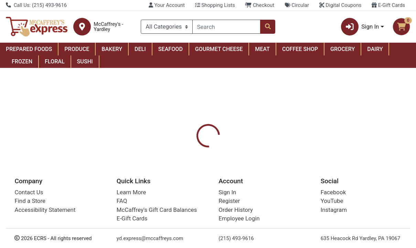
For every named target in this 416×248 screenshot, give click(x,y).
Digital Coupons (340, 5)
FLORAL (55, 61)
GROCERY (342, 49)
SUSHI (85, 61)
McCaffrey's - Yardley (108, 27)
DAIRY (375, 49)
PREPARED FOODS (29, 49)
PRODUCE (76, 49)
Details (193, 161)
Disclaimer (274, 161)
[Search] (226, 26)
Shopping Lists (215, 5)
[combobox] (226, 26)
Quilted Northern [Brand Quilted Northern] (266, 196)
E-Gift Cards (388, 5)
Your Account (167, 5)
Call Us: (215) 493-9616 (36, 5)
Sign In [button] (360, 26)
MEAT (262, 49)
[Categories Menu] (167, 26)
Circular (297, 5)
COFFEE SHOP (300, 49)
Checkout (259, 5)
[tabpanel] (295, 196)
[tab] (193, 161)
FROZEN (22, 61)
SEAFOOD (170, 49)
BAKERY (112, 49)
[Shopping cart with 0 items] (401, 26)
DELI (140, 49)
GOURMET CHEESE (219, 49)
